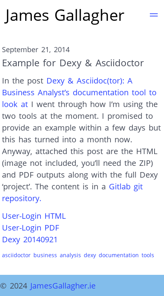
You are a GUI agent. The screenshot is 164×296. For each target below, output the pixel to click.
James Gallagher (65, 14)
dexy (90, 255)
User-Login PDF (30, 227)
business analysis (57, 255)
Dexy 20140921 (30, 239)
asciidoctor (16, 255)
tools (148, 255)
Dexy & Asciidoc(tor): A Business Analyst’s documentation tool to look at (79, 92)
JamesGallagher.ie (63, 285)
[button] (154, 16)
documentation (119, 255)
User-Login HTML (34, 216)
